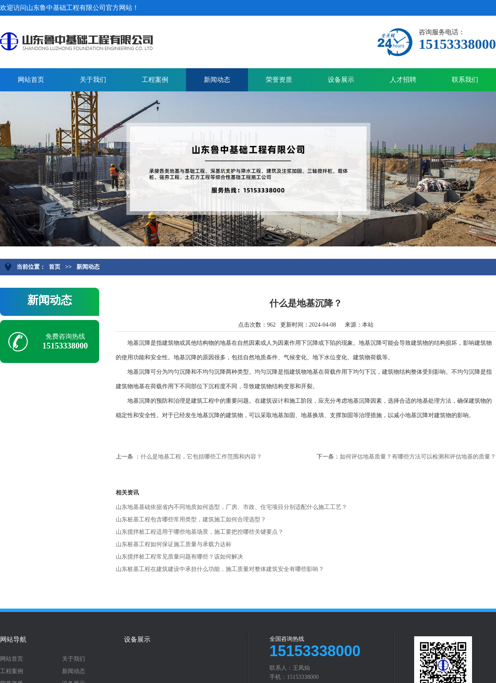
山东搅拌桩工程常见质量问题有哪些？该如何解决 (179, 557)
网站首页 (31, 79)
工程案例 (155, 79)
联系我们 (465, 79)
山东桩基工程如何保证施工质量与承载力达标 (173, 544)
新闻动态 (217, 79)
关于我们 (93, 79)
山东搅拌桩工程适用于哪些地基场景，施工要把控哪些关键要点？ (200, 532)
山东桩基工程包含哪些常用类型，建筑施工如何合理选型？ (191, 519)
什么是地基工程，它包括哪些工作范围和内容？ (201, 457)
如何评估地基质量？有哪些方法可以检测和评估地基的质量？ (418, 457)
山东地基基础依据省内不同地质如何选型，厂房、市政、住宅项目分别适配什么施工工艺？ (231, 507)
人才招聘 (403, 79)
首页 (54, 267)
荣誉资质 (279, 79)
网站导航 (13, 639)
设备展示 (341, 79)
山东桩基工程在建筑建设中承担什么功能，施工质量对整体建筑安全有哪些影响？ (220, 569)
